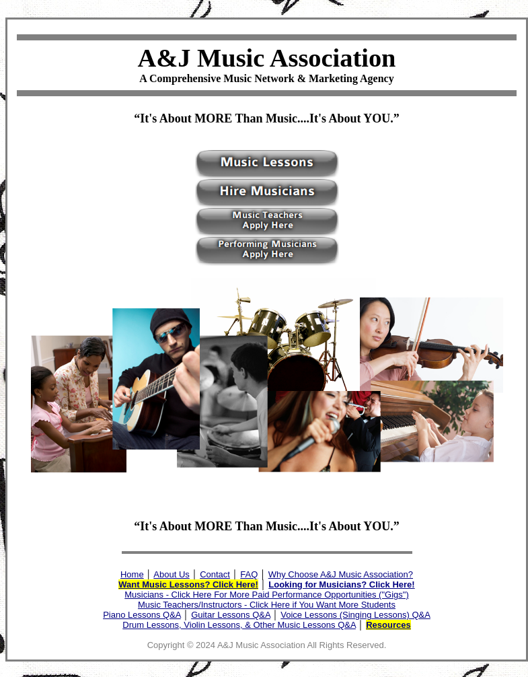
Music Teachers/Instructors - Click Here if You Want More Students (266, 605)
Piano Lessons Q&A (142, 615)
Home (132, 574)
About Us (171, 574)
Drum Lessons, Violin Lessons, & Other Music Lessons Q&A (239, 625)
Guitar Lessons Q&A (230, 615)
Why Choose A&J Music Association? (340, 574)
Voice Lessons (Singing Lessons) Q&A (355, 615)
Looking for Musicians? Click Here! (341, 584)
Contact (215, 574)
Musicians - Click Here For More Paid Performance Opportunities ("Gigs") (266, 595)
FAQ (249, 574)
